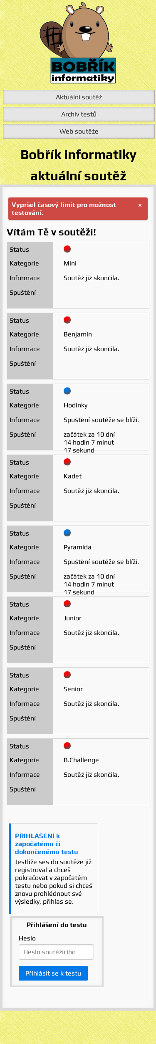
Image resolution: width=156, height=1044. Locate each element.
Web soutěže (79, 131)
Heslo (27, 938)
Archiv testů (79, 114)
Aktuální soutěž (79, 97)
